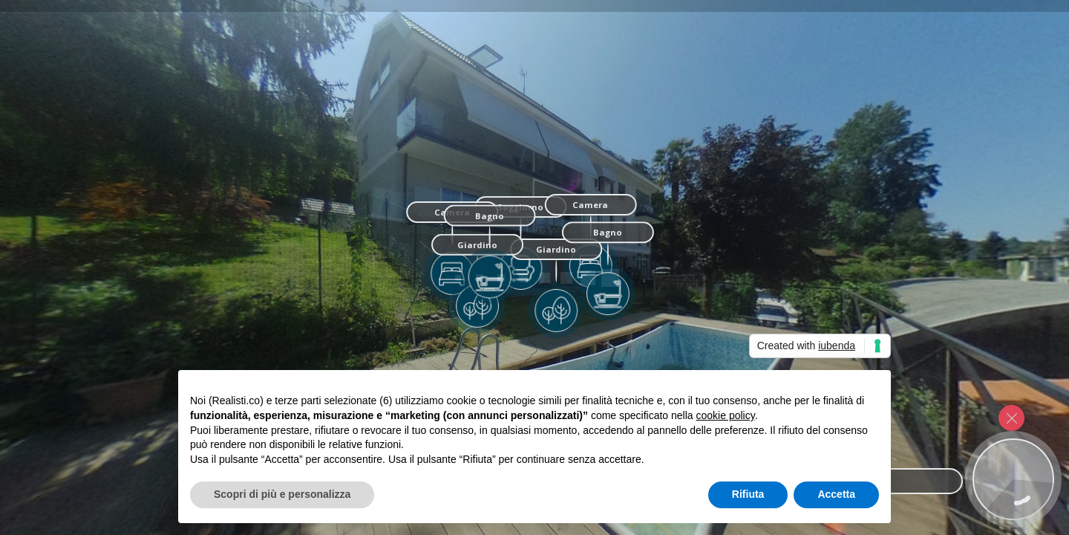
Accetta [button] (836, 494)
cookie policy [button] (725, 415)
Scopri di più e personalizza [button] (282, 494)
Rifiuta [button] (748, 494)
